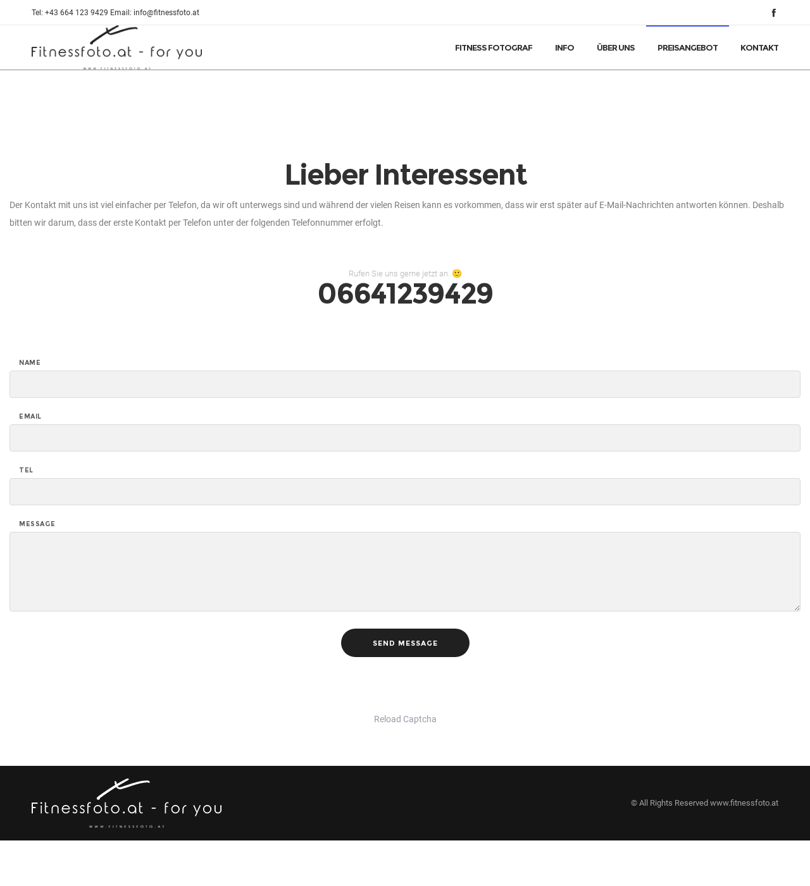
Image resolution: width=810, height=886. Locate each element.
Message (37, 524)
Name (29, 363)
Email (30, 417)
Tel (26, 470)
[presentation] (105, 685)
